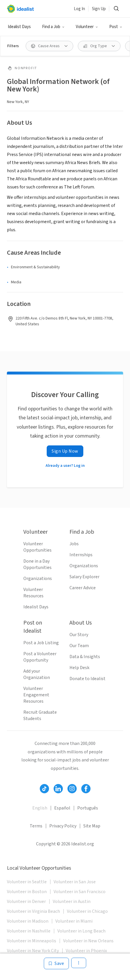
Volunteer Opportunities (37, 547)
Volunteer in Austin (72, 901)
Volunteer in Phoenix (86, 951)
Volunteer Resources (33, 592)
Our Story (78, 634)
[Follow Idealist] (44, 788)
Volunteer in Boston (27, 891)
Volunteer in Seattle (27, 882)
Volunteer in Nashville (28, 931)
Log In (79, 9)
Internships (81, 555)
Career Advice (82, 588)
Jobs (74, 544)
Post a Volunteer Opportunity (39, 657)
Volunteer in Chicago (87, 911)
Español (62, 808)
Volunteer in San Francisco (79, 891)
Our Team (79, 645)
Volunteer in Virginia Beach (33, 911)
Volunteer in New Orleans (88, 941)
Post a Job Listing (41, 643)
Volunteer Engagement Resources (36, 694)
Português (87, 808)
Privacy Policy (62, 826)
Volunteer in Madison (27, 921)
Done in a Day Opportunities (37, 564)
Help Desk (79, 667)
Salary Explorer (84, 577)
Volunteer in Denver (26, 901)
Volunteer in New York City (33, 951)
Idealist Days (19, 27)
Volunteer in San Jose (75, 882)
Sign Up (99, 9)
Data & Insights (84, 656)
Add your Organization (36, 674)
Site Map (91, 826)
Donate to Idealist (87, 678)
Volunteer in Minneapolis (31, 941)
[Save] (56, 963)
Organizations (37, 578)
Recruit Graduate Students (40, 715)
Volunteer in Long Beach (81, 931)
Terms (36, 826)
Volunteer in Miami (74, 921)
